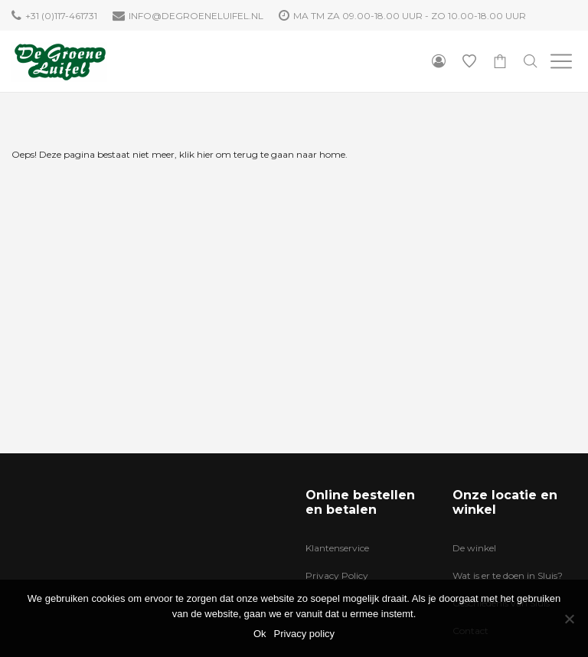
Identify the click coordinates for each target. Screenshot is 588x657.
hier (205, 154)
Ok (259, 633)
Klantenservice (337, 548)
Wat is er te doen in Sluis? (507, 575)
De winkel (474, 548)
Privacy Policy (336, 575)
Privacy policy (304, 633)
